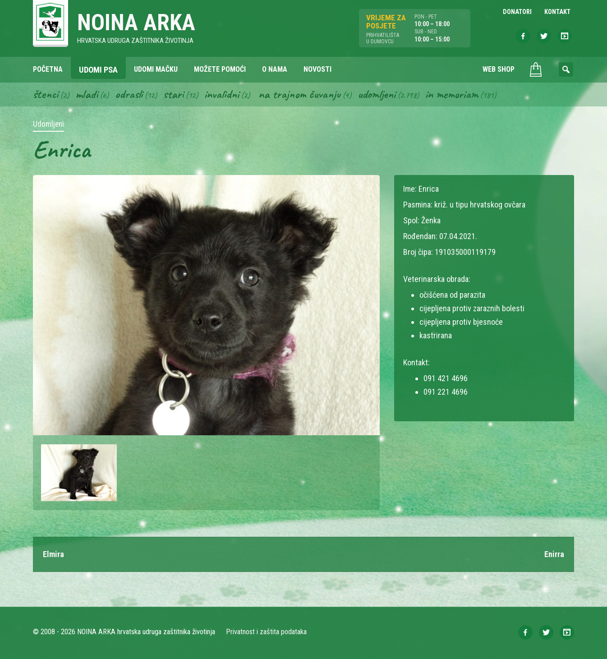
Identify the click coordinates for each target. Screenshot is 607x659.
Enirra (554, 554)
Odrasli (129, 93)
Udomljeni (376, 93)
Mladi (86, 93)
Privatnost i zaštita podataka (266, 631)
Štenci (45, 93)
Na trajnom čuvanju (299, 93)
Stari (173, 93)
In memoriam (451, 93)
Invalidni (221, 93)
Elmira (53, 554)
